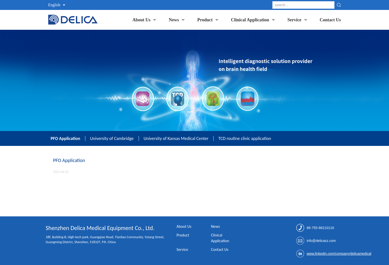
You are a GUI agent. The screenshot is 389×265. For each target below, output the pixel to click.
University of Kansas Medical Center (176, 138)
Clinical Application (250, 19)
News (174, 19)
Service (294, 19)
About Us (141, 19)
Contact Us (330, 19)
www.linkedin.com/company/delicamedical (339, 254)
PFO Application (65, 138)
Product (205, 19)
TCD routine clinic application (244, 138)
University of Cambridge (112, 138)
